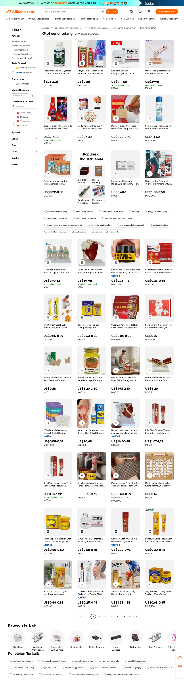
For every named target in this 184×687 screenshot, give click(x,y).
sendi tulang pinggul (83, 211)
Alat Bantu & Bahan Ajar (124, 28)
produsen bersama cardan (103, 668)
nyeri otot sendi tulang (55, 211)
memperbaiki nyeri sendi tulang (117, 218)
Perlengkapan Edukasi (98, 28)
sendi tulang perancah (73, 668)
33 (130, 616)
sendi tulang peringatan (84, 218)
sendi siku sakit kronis (99, 225)
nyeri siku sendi (48, 668)
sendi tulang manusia (55, 232)
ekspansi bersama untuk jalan (83, 674)
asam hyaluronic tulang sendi (129, 225)
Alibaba (45, 28)
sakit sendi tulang (159, 225)
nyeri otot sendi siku (109, 661)
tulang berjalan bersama (51, 674)
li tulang (134, 211)
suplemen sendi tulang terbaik (106, 232)
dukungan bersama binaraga (52, 661)
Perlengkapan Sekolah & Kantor (68, 28)
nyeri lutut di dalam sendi (159, 668)
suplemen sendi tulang (21, 661)
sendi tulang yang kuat (55, 218)
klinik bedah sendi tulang (22, 668)
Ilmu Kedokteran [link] (148, 28)
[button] (102, 12)
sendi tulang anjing (131, 668)
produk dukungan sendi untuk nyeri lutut (63, 225)
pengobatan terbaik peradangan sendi (121, 674)
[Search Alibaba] (71, 11)
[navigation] (23, 322)
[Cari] (112, 11)
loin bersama (79, 232)
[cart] (140, 12)
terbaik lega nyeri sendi (21, 674)
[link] (180, 658)
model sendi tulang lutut (111, 211)
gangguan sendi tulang (156, 211)
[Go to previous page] (81, 616)
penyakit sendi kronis (82, 661)
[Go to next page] (136, 616)
